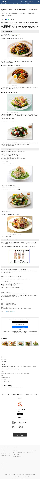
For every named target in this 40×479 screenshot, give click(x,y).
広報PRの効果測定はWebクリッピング (18, 456)
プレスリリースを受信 (24, 1)
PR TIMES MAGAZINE (16, 454)
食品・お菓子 (4, 361)
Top (1, 3)
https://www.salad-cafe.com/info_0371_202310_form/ (19, 247)
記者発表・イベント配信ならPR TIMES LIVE (19, 452)
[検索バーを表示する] (38, 1)
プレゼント (16, 368)
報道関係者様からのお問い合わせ (30, 474)
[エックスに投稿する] (5, 19)
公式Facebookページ (4, 462)
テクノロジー (5, 3)
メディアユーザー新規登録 (20, 327)
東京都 (2, 373)
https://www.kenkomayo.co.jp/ (23, 419)
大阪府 (22, 373)
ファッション (27, 3)
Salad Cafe (34, 366)
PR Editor (14, 458)
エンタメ (17, 3)
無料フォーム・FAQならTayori (31, 450)
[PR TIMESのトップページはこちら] (5, 1)
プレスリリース (7, 394)
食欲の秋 (29, 366)
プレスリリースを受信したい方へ (5, 453)
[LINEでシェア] (9, 19)
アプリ (13, 3)
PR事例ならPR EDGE (30, 452)
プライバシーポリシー (12, 474)
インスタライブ (10, 368)
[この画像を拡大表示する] (5, 343)
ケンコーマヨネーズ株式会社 (15, 394)
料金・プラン (3, 451)
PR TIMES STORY (15, 448)
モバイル (10, 3)
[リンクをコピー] (13, 19)
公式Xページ (2, 467)
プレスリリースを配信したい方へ (5, 455)
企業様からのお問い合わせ (15, 476)
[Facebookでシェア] (7, 19)
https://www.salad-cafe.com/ (10, 311)
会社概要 (6, 474)
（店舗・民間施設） (7, 373)
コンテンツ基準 (18, 474)
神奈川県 (12, 373)
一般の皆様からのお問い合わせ (24, 476)
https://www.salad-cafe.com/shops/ (14, 34)
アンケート (4, 368)
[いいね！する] (2, 19)
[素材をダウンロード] (12, 19)
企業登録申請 (31, 1)
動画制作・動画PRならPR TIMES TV (18, 450)
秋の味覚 (24, 366)
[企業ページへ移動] (20, 404)
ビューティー (22, 3)
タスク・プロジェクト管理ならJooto (32, 448)
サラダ (18, 366)
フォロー (20, 414)
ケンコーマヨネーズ (5, 366)
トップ (3, 394)
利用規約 (23, 474)
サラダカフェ (13, 366)
